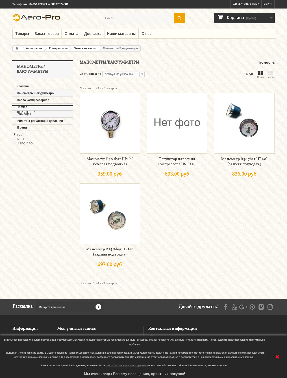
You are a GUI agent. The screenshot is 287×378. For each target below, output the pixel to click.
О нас (146, 33)
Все (19, 161)
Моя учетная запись (76, 329)
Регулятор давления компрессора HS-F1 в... (177, 162)
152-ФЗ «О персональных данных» (127, 365)
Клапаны (23, 86)
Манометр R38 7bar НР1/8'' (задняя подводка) (244, 162)
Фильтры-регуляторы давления (40, 120)
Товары (22, 33)
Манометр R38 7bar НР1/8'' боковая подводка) (110, 162)
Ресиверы (24, 114)
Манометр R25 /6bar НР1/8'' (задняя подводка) (110, 252)
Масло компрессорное (33, 100)
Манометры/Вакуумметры (35, 93)
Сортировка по (90, 73)
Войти (267, 3)
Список (270, 74)
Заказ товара (47, 33)
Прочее (22, 107)
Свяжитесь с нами (246, 3)
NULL (21, 165)
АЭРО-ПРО (25, 169)
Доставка (92, 33)
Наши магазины (121, 33)
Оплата (71, 33)
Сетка (260, 74)
